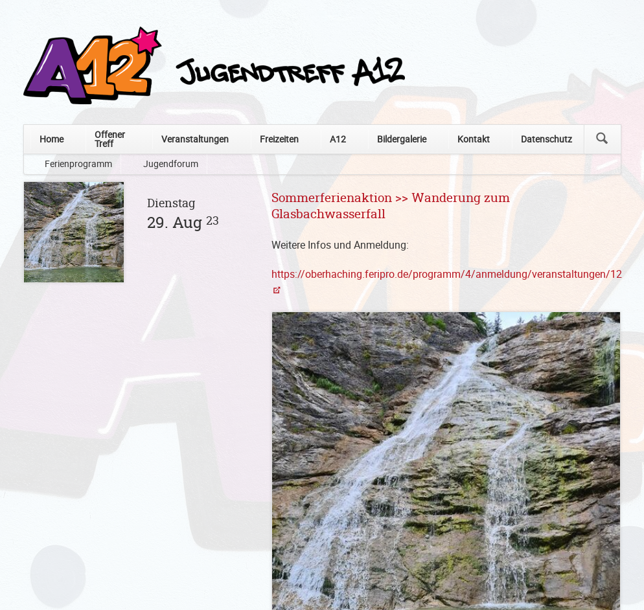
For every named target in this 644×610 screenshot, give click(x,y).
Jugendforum (170, 163)
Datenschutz (546, 139)
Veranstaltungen (195, 139)
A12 (338, 139)
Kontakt (473, 139)
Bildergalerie (401, 139)
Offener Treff (110, 139)
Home (51, 139)
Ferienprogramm (78, 163)
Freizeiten (279, 139)
